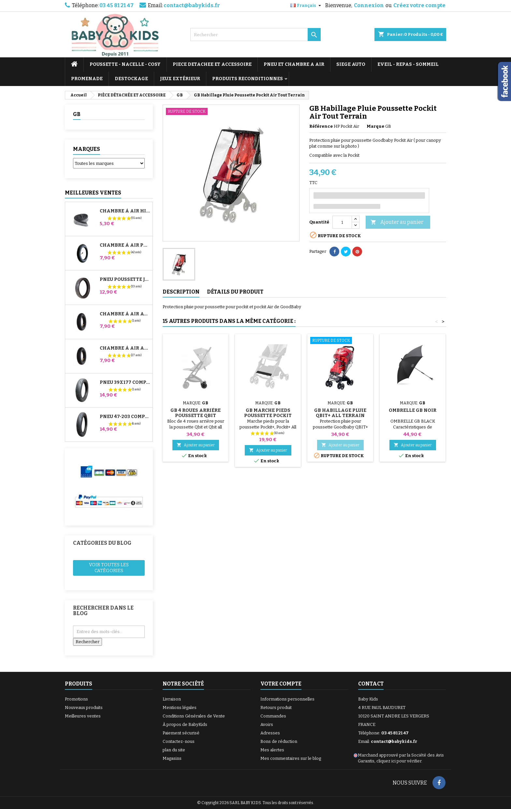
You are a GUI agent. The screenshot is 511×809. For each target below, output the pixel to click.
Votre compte (280, 684)
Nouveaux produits (84, 707)
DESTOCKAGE (131, 78)
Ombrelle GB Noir (412, 410)
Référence (321, 126)
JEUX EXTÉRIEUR (180, 78)
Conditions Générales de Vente (194, 716)
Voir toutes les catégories (109, 567)
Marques (86, 149)
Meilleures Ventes (93, 193)
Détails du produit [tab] (235, 292)
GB (76, 114)
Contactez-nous (179, 741)
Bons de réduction (278, 741)
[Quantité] (342, 222)
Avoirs (266, 724)
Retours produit (276, 707)
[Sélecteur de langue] (306, 5)
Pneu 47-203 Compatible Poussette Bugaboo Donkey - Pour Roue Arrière (125, 416)
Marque (375, 126)
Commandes (273, 716)
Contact (371, 684)
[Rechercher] (255, 34)
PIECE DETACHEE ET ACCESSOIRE (212, 64)
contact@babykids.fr (192, 5)
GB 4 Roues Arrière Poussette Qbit (195, 413)
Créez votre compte (419, 5)
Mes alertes (272, 749)
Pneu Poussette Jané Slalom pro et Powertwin (125, 279)
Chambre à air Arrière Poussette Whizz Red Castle (125, 348)
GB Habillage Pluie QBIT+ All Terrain (340, 413)
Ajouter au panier (397, 222)
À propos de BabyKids (185, 724)
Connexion (369, 5)
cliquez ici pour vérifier (398, 760)
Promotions (76, 699)
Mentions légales (180, 707)
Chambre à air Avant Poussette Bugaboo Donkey (125, 314)
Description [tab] (181, 292)
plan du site (174, 749)
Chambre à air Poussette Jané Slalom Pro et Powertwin (125, 245)
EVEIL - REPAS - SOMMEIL (408, 64)
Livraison (172, 699)
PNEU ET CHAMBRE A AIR (294, 64)
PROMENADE (87, 78)
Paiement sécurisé (181, 732)
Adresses (270, 732)
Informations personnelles (287, 699)
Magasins (172, 758)
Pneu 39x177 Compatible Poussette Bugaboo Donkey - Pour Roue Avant (125, 382)
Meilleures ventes (83, 716)
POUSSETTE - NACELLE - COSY (125, 64)
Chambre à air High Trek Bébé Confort (125, 211)
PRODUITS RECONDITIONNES (247, 78)
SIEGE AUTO (350, 64)
